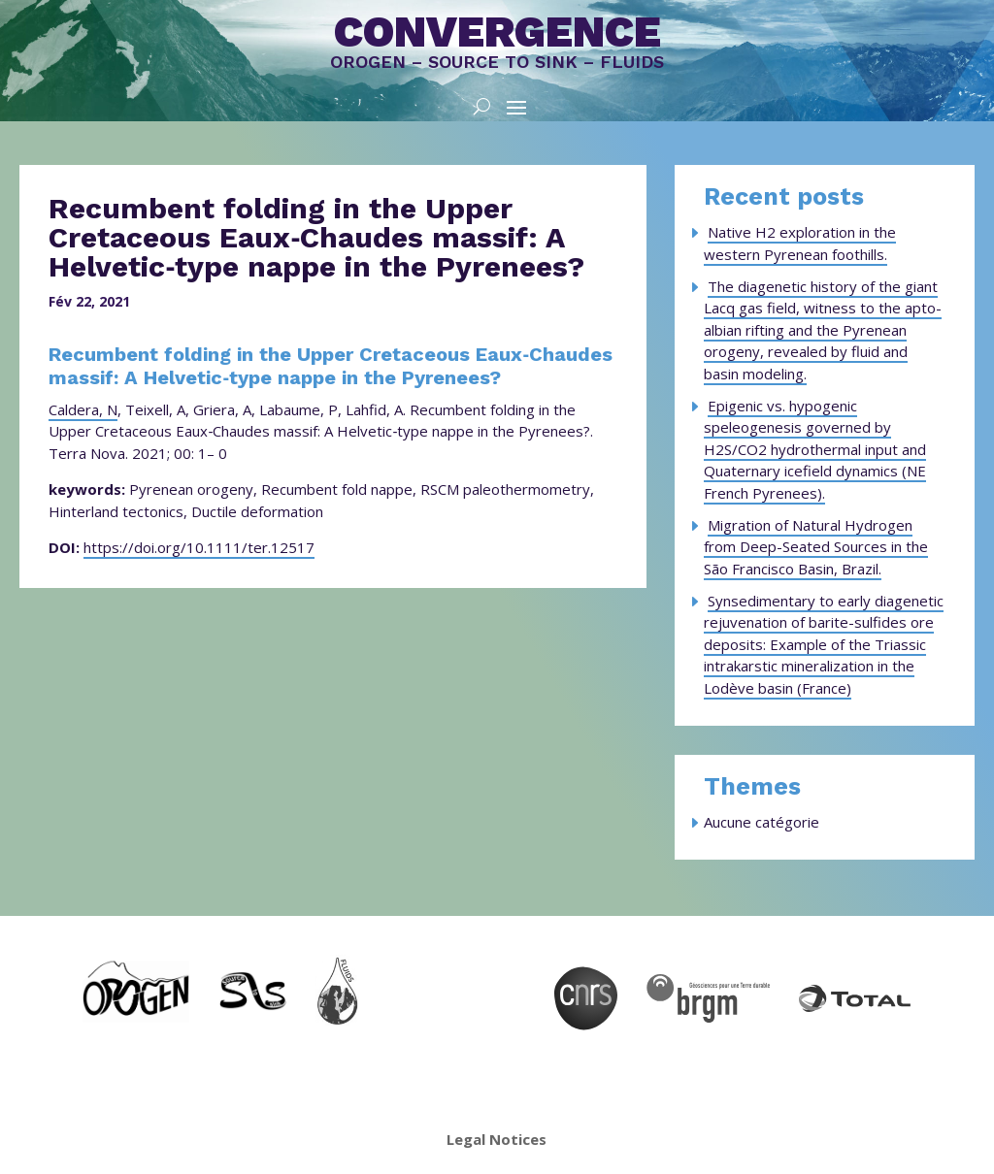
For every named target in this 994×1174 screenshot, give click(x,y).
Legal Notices (497, 1139)
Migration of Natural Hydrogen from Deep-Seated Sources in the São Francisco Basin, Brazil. (816, 546)
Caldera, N (83, 409)
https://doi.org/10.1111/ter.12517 (199, 547)
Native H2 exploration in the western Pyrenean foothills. (800, 243)
